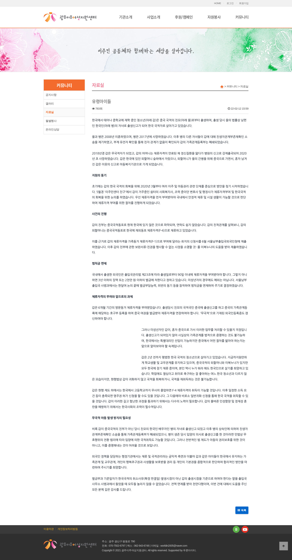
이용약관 (49, 529)
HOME (217, 3)
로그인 (230, 3)
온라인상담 (52, 129)
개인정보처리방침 (68, 529)
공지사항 (51, 94)
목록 (242, 510)
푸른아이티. (189, 550)
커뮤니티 (241, 17)
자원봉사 (213, 17)
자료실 (50, 112)
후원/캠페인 (184, 17)
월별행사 (51, 120)
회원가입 (243, 3)
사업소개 (153, 17)
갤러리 (50, 103)
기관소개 (125, 17)
